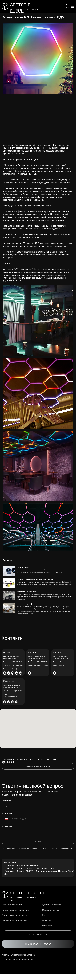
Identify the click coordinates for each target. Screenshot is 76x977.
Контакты (47, 928)
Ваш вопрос (7, 829)
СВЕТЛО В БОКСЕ (28, 896)
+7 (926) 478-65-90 (12, 665)
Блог (44, 918)
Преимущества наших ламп (17, 912)
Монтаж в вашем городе (15, 923)
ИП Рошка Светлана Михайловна (19, 957)
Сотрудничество (51, 912)
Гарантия (47, 923)
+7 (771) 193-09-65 (13, 693)
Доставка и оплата (52, 907)
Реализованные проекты (15, 918)
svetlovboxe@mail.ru (12, 672)
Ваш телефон (8, 816)
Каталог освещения (12, 907)
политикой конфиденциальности (57, 851)
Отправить (38, 844)
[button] (38, 947)
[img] (5, 6)
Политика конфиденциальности (18, 962)
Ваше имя (6, 804)
